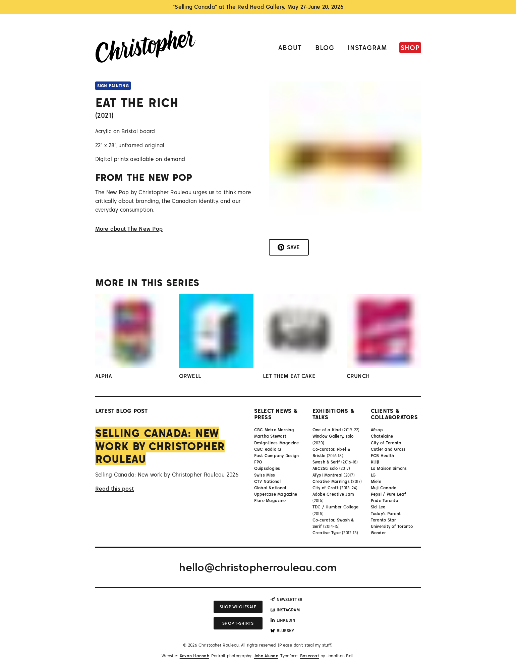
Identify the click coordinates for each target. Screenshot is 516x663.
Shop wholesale (238, 606)
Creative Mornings (331, 481)
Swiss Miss (264, 475)
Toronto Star (383, 519)
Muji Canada (384, 487)
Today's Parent (386, 513)
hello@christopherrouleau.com (258, 567)
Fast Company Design (276, 455)
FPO (258, 461)
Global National (270, 487)
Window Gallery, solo (333, 436)
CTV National (267, 481)
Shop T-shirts (237, 623)
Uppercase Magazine (275, 494)
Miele (376, 481)
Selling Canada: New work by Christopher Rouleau (160, 446)
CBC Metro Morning (274, 429)
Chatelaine (382, 436)
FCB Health (382, 455)
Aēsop (377, 429)
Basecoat (309, 655)
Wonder (378, 532)
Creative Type (326, 532)
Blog (324, 47)
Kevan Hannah (194, 655)
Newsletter (287, 599)
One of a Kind (326, 429)
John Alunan (266, 655)
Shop (410, 47)
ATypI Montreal (327, 475)
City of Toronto (386, 442)
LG (373, 475)
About (290, 47)
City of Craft (325, 487)
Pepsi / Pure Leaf (388, 494)
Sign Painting (113, 85)
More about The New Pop (129, 228)
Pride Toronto (384, 500)
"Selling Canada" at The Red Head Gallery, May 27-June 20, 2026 (258, 6)
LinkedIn (283, 620)
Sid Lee (378, 506)
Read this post (114, 488)
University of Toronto (392, 526)
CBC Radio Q (267, 449)
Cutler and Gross (388, 449)
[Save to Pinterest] (289, 247)
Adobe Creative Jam (333, 494)
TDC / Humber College (335, 506)
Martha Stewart (270, 436)
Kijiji (375, 461)
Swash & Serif (326, 461)
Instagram (367, 47)
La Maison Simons (389, 468)
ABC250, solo (325, 468)
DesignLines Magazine (276, 442)
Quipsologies (267, 468)
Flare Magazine (270, 500)
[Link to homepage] (145, 47)
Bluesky (282, 630)
